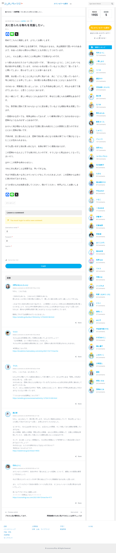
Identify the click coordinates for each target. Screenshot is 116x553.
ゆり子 (98, 320)
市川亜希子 (100, 165)
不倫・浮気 (7, 532)
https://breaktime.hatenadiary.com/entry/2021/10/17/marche (35, 351)
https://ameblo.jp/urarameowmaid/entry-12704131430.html (35, 398)
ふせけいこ (100, 355)
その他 (90, 526)
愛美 (97, 372)
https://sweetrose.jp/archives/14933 (26, 451)
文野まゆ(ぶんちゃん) (20, 285)
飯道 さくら (100, 122)
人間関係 (35, 526)
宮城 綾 (98, 234)
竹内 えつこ (17, 465)
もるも (98, 173)
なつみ (98, 104)
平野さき (99, 277)
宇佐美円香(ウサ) (102, 329)
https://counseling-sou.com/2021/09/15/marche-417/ (32, 497)
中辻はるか (100, 191)
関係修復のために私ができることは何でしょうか (64, 516)
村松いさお (100, 381)
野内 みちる (100, 113)
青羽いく (99, 312)
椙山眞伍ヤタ (101, 182)
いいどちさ (100, 286)
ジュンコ (99, 139)
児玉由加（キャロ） (103, 87)
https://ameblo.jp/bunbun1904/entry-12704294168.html (33, 317)
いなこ (98, 199)
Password (9, 237)
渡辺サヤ (99, 79)
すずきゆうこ (101, 337)
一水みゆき (100, 208)
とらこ (98, 303)
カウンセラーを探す (61, 4)
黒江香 (15, 413)
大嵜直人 (99, 363)
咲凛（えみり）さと (103, 294)
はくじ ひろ (100, 243)
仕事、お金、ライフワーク (41, 529)
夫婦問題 (23, 21)
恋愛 (5, 526)
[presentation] (22, 252)
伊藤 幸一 (99, 217)
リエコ (15, 332)
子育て (62, 526)
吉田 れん (99, 148)
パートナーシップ (10, 529)
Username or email (12, 228)
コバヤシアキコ (101, 156)
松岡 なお (99, 260)
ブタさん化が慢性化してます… (16, 516)
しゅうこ (99, 130)
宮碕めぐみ (100, 389)
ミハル (98, 70)
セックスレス (8, 538)
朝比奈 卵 (99, 251)
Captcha (8, 246)
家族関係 (63, 529)
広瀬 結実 (99, 225)
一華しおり (100, 61)
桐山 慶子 (99, 346)
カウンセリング (10, 203)
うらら (15, 366)
